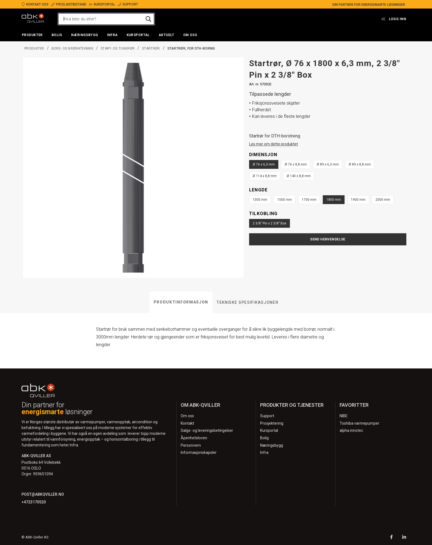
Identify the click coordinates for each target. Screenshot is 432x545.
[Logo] (33, 19)
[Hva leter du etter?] (106, 19)
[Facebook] (391, 537)
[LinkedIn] (404, 537)
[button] (32, 35)
